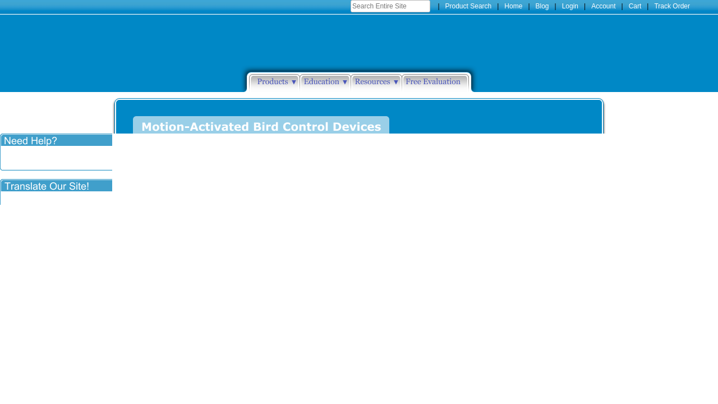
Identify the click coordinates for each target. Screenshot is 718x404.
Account (603, 6)
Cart (635, 6)
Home (513, 6)
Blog (542, 6)
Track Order (672, 6)
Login (570, 6)
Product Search (468, 6)
